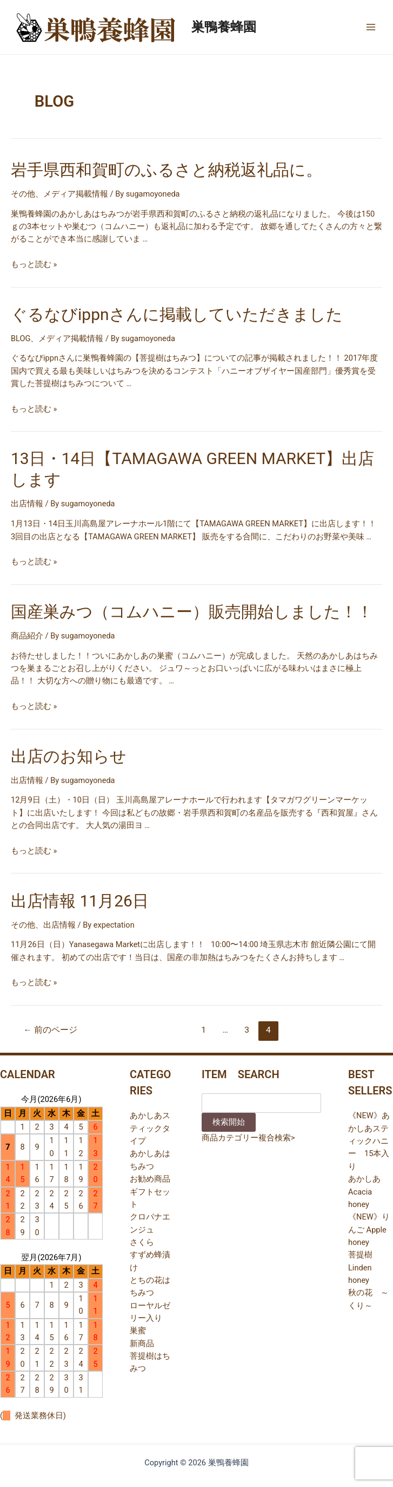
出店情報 (27, 503)
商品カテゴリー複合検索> (248, 1138)
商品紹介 (27, 636)
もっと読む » (34, 264)
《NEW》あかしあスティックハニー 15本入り (369, 1141)
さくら (142, 1242)
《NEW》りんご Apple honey (369, 1229)
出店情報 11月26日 (80, 900)
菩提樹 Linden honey (360, 1267)
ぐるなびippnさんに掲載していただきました (177, 314)
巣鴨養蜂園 (223, 27)
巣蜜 (138, 1330)
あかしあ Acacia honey (364, 1191)
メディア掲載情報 (75, 194)
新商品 (142, 1343)
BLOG (20, 338)
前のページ (50, 1030)
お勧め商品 (150, 1179)
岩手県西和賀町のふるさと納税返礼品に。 (166, 169)
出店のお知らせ (68, 756)
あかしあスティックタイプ (150, 1128)
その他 (23, 194)
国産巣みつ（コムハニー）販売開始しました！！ (192, 611)
